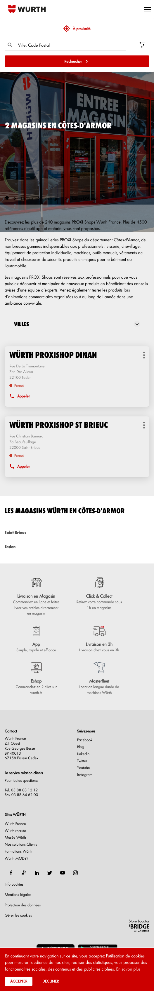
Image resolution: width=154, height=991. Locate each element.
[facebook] (11, 872)
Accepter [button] (18, 981)
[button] (147, 9)
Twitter (82, 761)
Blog (80, 747)
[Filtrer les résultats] (144, 45)
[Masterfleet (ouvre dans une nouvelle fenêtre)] (99, 679)
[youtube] (62, 872)
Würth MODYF (16, 858)
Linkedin (83, 754)
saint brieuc (77, 532)
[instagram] (75, 872)
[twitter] (49, 872)
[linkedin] (36, 872)
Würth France (15, 823)
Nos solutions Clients (21, 844)
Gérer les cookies (18, 915)
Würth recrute (15, 830)
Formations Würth (18, 851)
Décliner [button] (50, 981)
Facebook (85, 740)
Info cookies (14, 884)
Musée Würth (15, 837)
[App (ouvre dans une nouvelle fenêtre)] (36, 639)
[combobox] (70, 45)
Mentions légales (18, 894)
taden (77, 547)
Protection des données (23, 905)
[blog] (24, 872)
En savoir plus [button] (128, 969)
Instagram (85, 774)
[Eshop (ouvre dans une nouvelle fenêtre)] (36, 679)
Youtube (83, 767)
